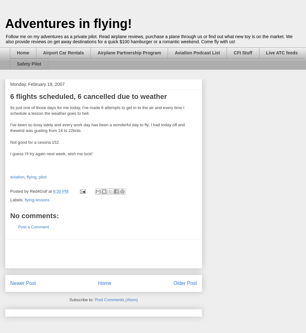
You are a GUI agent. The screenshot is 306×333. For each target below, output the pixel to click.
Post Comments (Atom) (116, 299)
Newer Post (23, 283)
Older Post (185, 283)
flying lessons (37, 200)
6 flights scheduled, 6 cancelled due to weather (88, 97)
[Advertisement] (103, 253)
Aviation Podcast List (197, 52)
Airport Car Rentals (63, 52)
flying (31, 177)
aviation (17, 177)
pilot (43, 177)
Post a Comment (33, 227)
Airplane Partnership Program (129, 52)
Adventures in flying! (68, 24)
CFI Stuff (243, 52)
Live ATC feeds (282, 52)
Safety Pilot (29, 63)
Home (23, 52)
